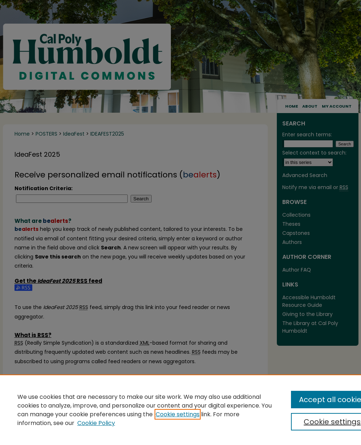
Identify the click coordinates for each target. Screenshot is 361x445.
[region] (180, 409)
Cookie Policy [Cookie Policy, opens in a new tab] (96, 423)
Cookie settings (178, 414)
